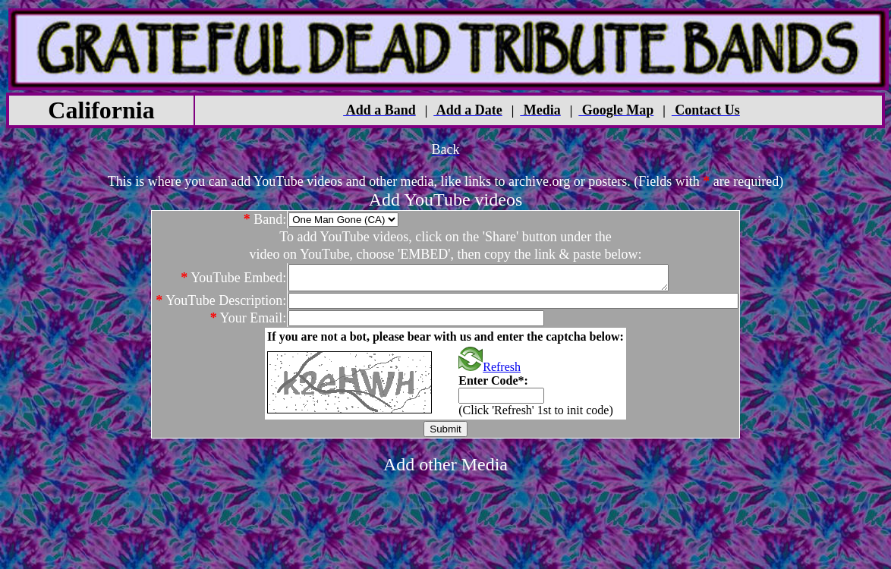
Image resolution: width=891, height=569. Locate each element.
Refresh (489, 371)
